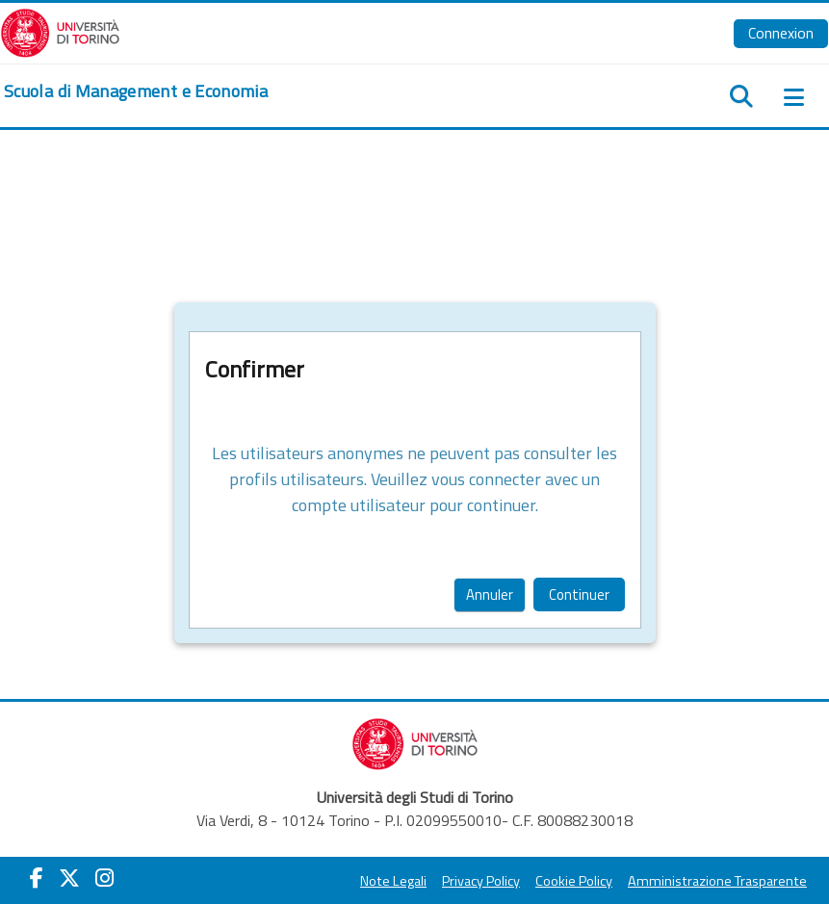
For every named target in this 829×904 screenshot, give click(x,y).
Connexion (781, 32)
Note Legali (393, 880)
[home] (136, 91)
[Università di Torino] (60, 30)
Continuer (579, 594)
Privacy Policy (481, 880)
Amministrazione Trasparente (717, 880)
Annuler (489, 594)
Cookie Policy (573, 880)
